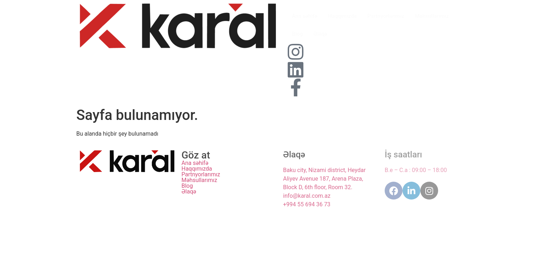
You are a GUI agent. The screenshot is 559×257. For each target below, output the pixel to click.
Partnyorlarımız (386, 16)
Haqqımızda (342, 16)
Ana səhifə (304, 16)
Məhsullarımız (432, 16)
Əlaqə (320, 34)
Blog (297, 34)
